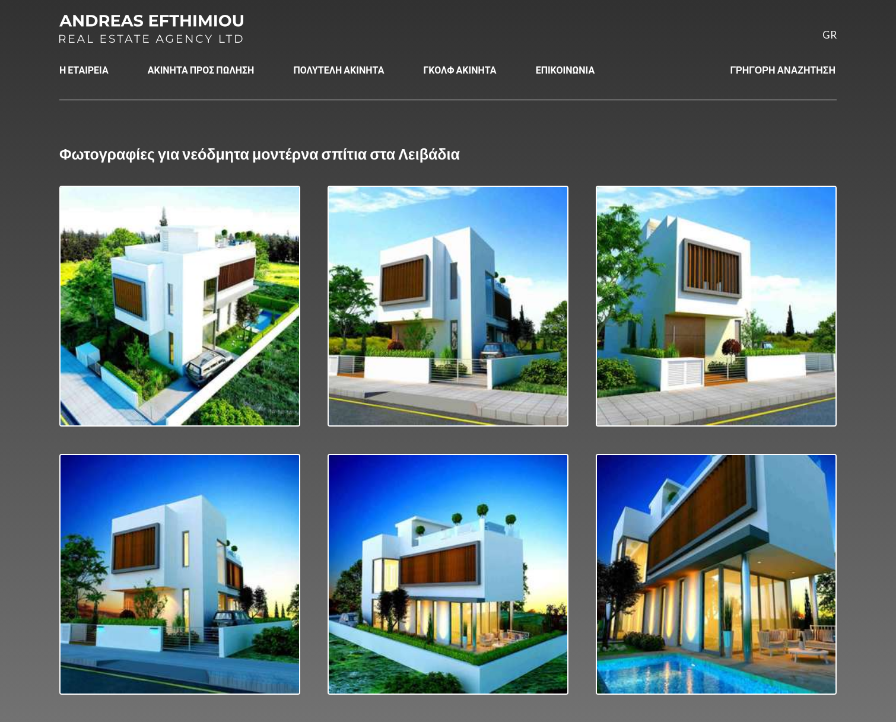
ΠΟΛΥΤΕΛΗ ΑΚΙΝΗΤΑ (338, 69)
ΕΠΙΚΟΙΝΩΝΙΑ (565, 69)
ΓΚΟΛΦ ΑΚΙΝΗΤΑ (459, 69)
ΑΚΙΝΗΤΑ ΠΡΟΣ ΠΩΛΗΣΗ (201, 69)
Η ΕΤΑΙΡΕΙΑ (84, 69)
